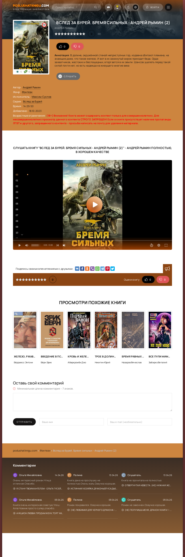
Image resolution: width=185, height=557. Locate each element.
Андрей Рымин (31, 87)
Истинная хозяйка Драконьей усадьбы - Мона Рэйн (92, 488)
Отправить (24, 421)
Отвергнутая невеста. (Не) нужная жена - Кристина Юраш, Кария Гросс (147, 485)
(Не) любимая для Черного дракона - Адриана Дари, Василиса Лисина (92, 510)
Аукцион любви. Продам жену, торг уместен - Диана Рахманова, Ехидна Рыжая (38, 513)
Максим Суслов (41, 96)
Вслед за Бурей (32, 101)
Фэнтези (27, 92)
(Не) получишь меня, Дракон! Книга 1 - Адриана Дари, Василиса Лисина (147, 510)
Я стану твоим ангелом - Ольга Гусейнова (38, 488)
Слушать (67, 76)
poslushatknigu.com (25, 450)
